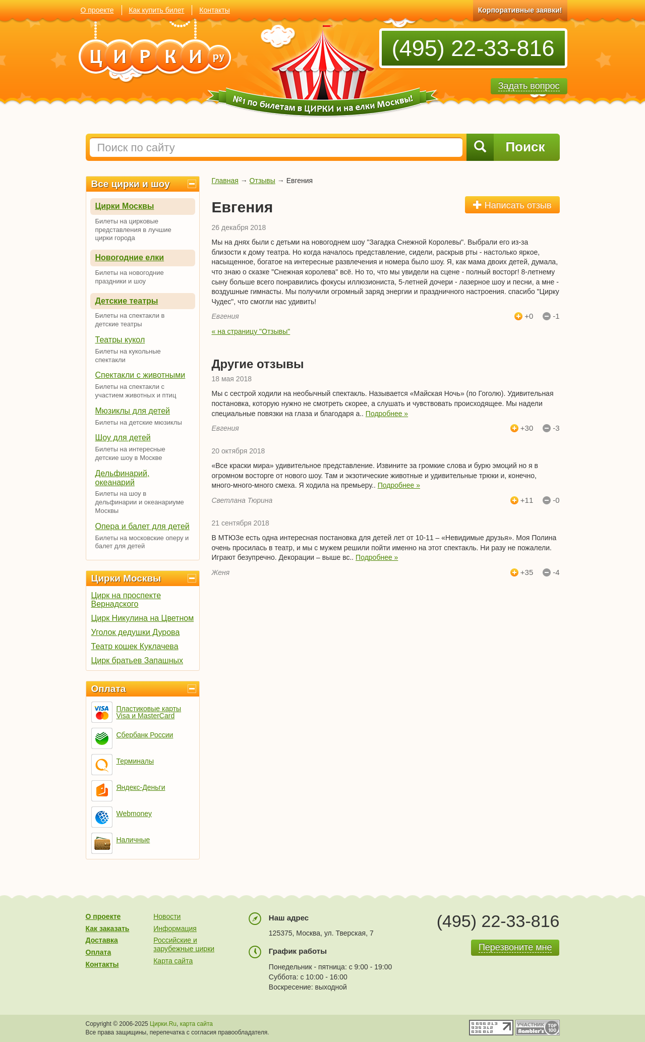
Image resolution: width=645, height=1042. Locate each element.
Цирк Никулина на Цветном (142, 618)
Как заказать (108, 928)
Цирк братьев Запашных (137, 660)
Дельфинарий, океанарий (122, 478)
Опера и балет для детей (142, 526)
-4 (556, 572)
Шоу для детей (123, 437)
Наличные (133, 840)
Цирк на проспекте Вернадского (126, 599)
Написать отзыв (512, 205)
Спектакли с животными (140, 375)
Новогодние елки (129, 257)
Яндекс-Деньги (140, 787)
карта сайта (196, 1023)
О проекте (97, 10)
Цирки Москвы (124, 206)
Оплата (108, 688)
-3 (556, 428)
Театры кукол (120, 339)
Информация (175, 928)
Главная (225, 181)
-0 (556, 500)
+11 (526, 500)
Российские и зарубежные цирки (183, 944)
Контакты (214, 10)
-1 (556, 316)
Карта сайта (173, 961)
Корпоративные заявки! (520, 10)
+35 (526, 572)
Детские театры (126, 301)
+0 (528, 316)
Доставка (102, 940)
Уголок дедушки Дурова (135, 632)
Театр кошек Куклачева (135, 646)
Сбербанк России (144, 735)
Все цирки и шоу (130, 184)
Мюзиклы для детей (132, 411)
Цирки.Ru (163, 1023)
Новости (167, 916)
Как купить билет (156, 10)
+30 (526, 428)
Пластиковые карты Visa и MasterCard (149, 712)
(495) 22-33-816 (473, 48)
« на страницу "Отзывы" (251, 331)
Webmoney (134, 813)
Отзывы (262, 181)
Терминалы (135, 761)
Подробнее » (387, 414)
